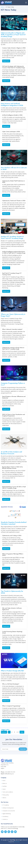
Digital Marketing (6, 813)
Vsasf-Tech (16, 841)
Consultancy (5, 816)
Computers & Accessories (8, 810)
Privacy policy (5, 794)
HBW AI (4, 797)
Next (22, 732)
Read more (6, 61)
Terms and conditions (7, 792)
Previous (3, 732)
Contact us (5, 819)
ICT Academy (5, 805)
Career (4, 789)
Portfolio (4, 786)
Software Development (8, 807)
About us (4, 783)
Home (2, 7)
